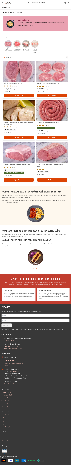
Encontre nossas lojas (8, 438)
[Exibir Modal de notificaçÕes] (2, 457)
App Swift (4, 424)
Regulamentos (6, 421)
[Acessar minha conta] (65, 2)
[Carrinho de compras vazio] (68, 2)
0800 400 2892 (15, 371)
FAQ (2, 418)
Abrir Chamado (9, 384)
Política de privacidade (9, 404)
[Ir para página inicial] (8, 2)
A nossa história (6, 435)
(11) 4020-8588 (9, 340)
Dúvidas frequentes (8, 407)
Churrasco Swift (6, 395)
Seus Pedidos (5, 415)
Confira (35, 269)
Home (5, 13)
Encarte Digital (6, 427)
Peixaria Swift (5, 398)
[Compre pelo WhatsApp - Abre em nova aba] (37, 3)
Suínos (12, 13)
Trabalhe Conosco (7, 401)
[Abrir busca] (62, 2)
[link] (5, 7)
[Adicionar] (19, 95)
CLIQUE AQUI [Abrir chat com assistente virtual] (9, 360)
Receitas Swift (6, 392)
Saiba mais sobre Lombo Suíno (26, 25)
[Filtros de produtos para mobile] (67, 58)
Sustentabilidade (7, 441)
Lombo (19, 13)
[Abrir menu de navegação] (2, 3)
